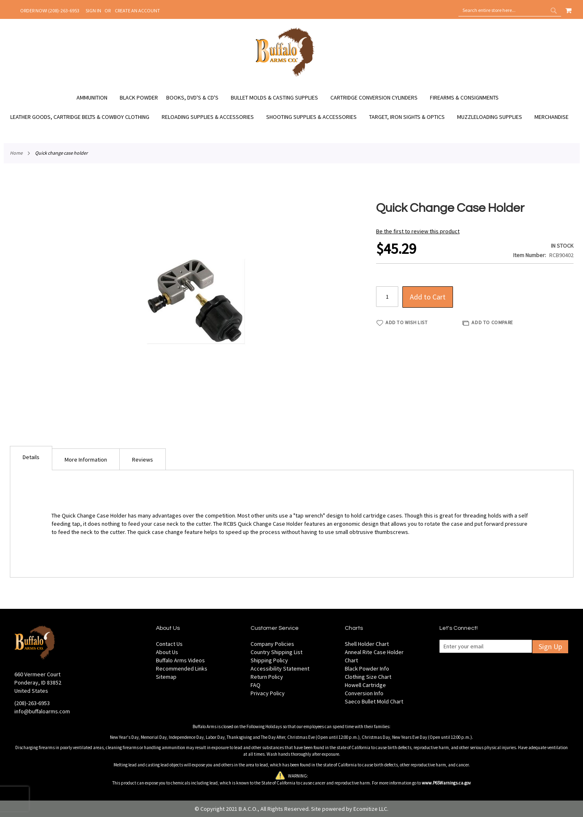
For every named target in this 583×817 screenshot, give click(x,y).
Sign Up (550, 646)
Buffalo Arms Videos (180, 660)
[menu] (291, 107)
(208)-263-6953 (32, 703)
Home (16, 153)
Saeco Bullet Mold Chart (374, 701)
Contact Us (169, 644)
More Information (86, 459)
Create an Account (137, 10)
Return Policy (267, 676)
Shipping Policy (269, 660)
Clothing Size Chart (368, 676)
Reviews (142, 459)
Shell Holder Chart (367, 644)
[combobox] (509, 10)
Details (31, 457)
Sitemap (166, 676)
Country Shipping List (276, 652)
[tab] (31, 458)
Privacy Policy (268, 693)
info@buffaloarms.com (42, 711)
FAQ (255, 685)
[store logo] (285, 75)
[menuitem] (96, 97)
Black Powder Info (367, 668)
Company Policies (272, 644)
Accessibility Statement (280, 668)
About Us (167, 652)
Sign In (93, 10)
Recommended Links (181, 668)
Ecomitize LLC (370, 808)
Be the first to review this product (418, 231)
